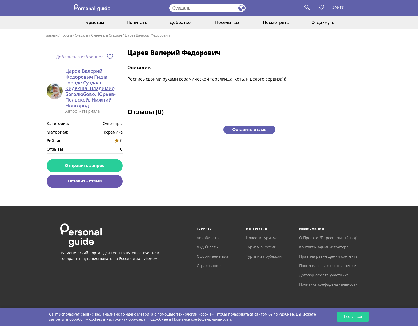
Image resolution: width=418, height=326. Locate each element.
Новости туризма (262, 237)
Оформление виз (212, 256)
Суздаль (81, 35)
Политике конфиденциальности (201, 319)
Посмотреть (276, 22)
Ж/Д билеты (208, 246)
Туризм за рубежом (264, 256)
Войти (338, 7)
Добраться (181, 22)
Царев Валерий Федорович (147, 35)
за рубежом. (147, 258)
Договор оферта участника (324, 274)
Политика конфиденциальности (328, 284)
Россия (66, 35)
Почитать (137, 22)
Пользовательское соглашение (327, 265)
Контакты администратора (324, 246)
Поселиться (227, 22)
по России (122, 258)
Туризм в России (261, 246)
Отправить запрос (84, 165)
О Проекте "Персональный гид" (328, 237)
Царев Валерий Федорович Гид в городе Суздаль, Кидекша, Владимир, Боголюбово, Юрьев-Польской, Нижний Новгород (90, 88)
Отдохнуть (323, 22)
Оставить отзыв (84, 180)
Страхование (209, 265)
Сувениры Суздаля (106, 35)
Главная (51, 35)
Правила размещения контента (328, 256)
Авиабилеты (208, 237)
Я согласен (353, 316)
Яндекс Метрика (138, 314)
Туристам (94, 22)
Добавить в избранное (80, 57)
